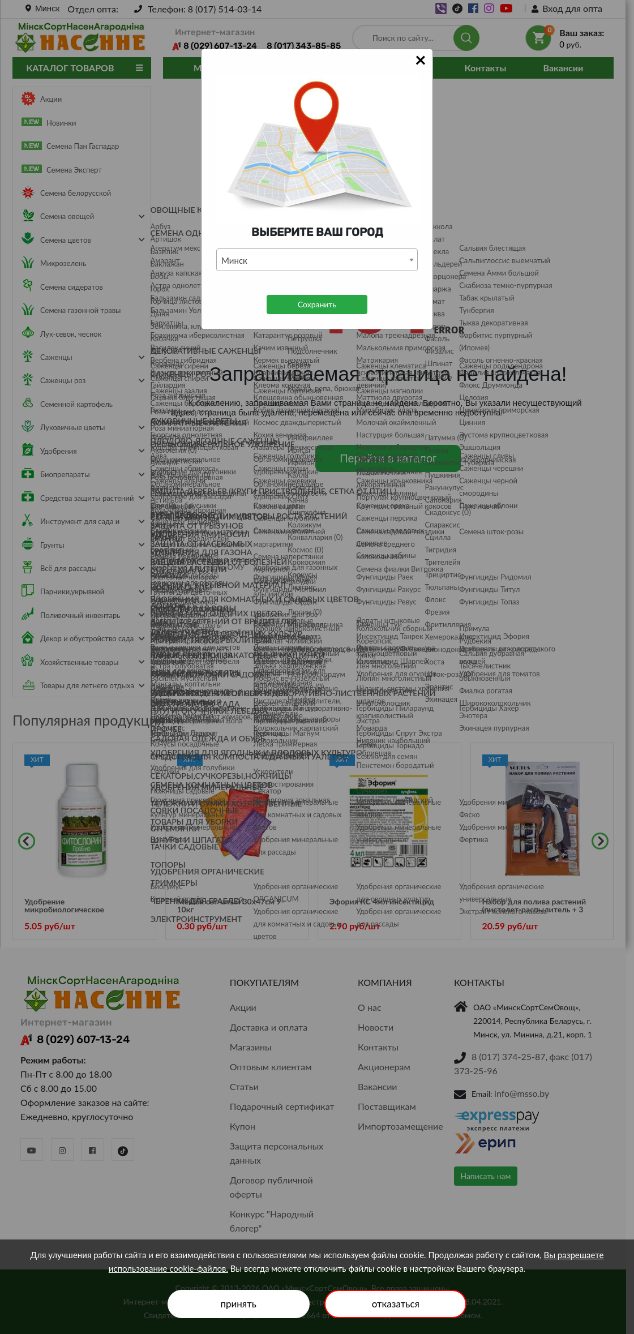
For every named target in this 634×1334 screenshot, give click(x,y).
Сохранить (317, 304)
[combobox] (317, 259)
